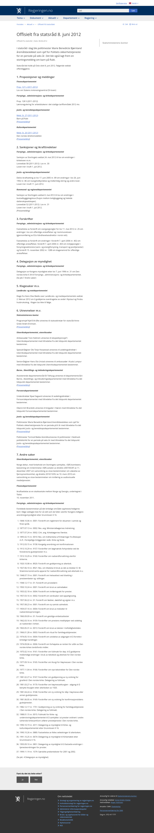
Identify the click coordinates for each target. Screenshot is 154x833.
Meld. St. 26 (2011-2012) (27, 132)
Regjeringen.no (39, 10)
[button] (30, 24)
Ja (22, 779)
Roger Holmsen (117, 802)
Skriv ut (135, 24)
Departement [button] (70, 17)
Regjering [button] (90, 17)
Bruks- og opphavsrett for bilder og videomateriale (74, 816)
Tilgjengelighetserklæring (70, 812)
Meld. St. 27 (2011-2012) (27, 115)
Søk (133, 10)
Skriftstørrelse (121, 3)
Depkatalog (116, 806)
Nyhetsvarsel (65, 823)
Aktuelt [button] (52, 17)
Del (126, 24)
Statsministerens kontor (115, 42)
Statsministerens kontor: (127, 796)
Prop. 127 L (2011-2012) (27, 87)
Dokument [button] (36, 17)
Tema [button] (20, 17)
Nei (36, 779)
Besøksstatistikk (66, 820)
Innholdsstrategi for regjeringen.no (74, 803)
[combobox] (103, 10)
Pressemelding (23, 121)
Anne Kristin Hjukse (122, 800)
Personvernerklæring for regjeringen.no (76, 806)
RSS (61, 825)
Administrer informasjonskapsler (73, 809)
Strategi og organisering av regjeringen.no (77, 800)
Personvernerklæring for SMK (111, 810)
